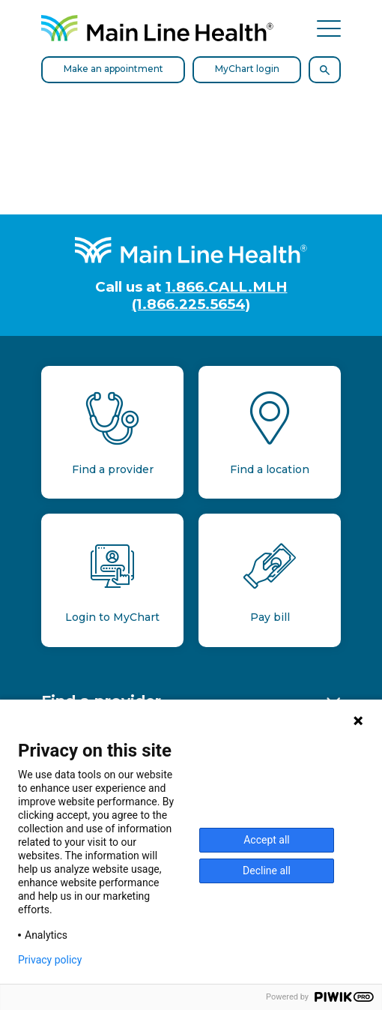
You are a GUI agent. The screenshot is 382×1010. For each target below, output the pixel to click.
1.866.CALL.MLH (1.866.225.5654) (210, 295)
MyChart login (247, 68)
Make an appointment (113, 68)
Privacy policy (50, 960)
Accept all (266, 840)
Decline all (267, 871)
